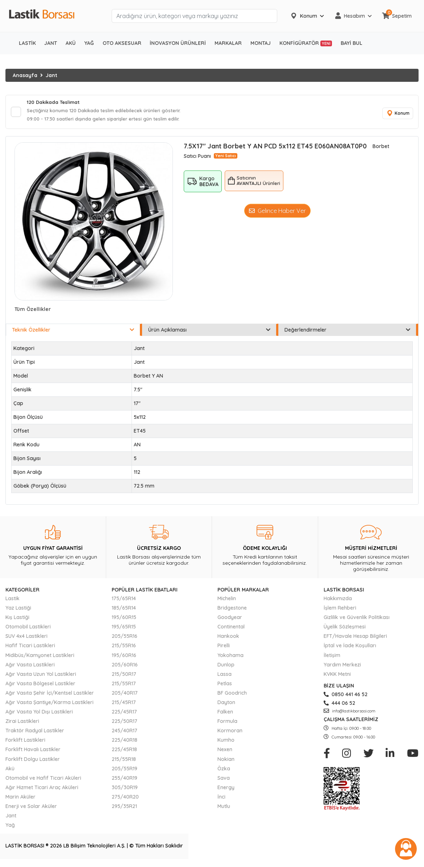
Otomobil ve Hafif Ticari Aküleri (43, 780)
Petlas (224, 685)
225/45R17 (124, 714)
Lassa (224, 676)
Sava (223, 780)
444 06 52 (339, 705)
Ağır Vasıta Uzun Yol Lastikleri (40, 676)
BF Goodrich (232, 695)
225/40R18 (124, 742)
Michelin (226, 600)
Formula (227, 723)
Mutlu (223, 808)
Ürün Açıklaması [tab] (209, 332)
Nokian (225, 761)
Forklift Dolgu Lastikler (32, 761)
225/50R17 (124, 723)
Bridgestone (232, 610)
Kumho (225, 742)
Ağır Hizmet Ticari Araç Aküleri (41, 789)
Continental (231, 629)
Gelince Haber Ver (277, 212)
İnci (221, 799)
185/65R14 (124, 610)
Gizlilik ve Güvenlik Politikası (357, 619)
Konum (396, 114)
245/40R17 (124, 732)
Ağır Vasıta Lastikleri (30, 667)
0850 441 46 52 (345, 696)
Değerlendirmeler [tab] (347, 332)
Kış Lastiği (17, 619)
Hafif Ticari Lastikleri (30, 648)
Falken (225, 714)
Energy (225, 789)
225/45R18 (124, 752)
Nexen (224, 752)
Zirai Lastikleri (22, 723)
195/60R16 (124, 657)
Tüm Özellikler (32, 311)
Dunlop (225, 667)
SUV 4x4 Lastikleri (26, 638)
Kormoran (229, 732)
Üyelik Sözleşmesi (345, 629)
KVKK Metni (337, 676)
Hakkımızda (338, 600)
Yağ (10, 827)
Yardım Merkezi (342, 667)
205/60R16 (125, 667)
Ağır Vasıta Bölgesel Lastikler (40, 685)
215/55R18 (124, 761)
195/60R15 (124, 619)
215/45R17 (124, 704)
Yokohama (230, 657)
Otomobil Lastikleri (28, 629)
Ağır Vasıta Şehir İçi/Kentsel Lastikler (49, 695)
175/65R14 (124, 600)
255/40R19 (124, 780)
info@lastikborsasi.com (349, 713)
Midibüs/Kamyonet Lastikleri (39, 657)
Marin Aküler (20, 799)
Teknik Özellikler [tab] (73, 332)
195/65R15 (124, 629)
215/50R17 (124, 676)
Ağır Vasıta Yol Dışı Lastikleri (39, 714)
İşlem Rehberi (340, 610)
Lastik (12, 600)
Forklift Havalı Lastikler (33, 752)
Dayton (226, 704)
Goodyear (229, 619)
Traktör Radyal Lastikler (34, 732)
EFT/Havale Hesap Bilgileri (355, 638)
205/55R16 (124, 638)
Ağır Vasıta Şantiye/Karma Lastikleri (49, 704)
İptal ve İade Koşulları (350, 648)
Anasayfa (25, 75)
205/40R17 (125, 695)
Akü (9, 770)
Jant (51, 75)
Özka (223, 770)
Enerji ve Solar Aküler (31, 808)
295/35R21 (124, 808)
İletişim (332, 657)
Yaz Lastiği (18, 610)
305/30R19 (125, 789)
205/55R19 (124, 770)
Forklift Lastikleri (25, 742)
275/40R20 (125, 799)
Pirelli (223, 648)
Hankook (228, 638)
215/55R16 (124, 648)
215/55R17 (124, 685)
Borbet (381, 148)
